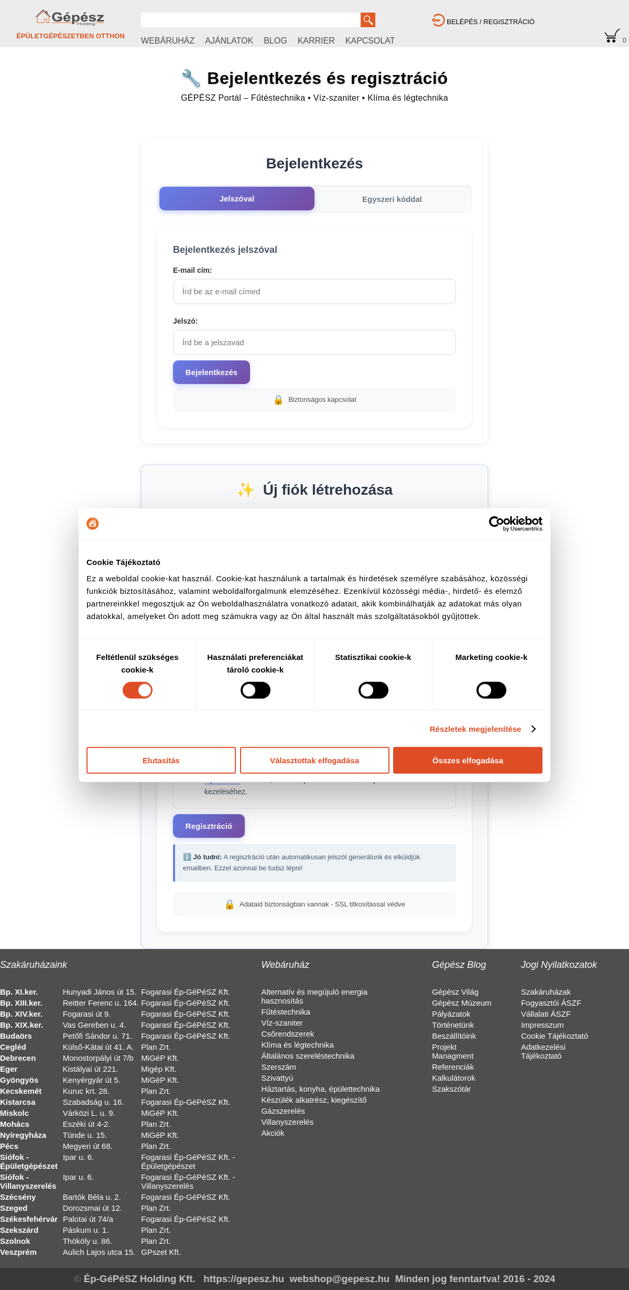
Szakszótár (451, 1088)
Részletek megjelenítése (476, 728)
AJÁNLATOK (229, 40)
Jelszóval (237, 198)
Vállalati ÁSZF (546, 1013)
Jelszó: (185, 321)
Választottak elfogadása (314, 760)
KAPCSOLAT (370, 40)
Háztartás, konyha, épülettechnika (320, 1088)
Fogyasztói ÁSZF (551, 1002)
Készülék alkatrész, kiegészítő (313, 1099)
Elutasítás (161, 760)
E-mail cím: (192, 270)
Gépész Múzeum (461, 1002)
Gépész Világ (455, 991)
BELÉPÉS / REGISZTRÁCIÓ (483, 22)
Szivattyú (277, 1077)
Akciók (272, 1132)
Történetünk (453, 1024)
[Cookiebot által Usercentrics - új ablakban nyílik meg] (497, 523)
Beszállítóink (454, 1035)
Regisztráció (209, 826)
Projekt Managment (452, 1051)
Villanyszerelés (287, 1121)
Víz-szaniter (281, 1022)
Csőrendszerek (287, 1033)
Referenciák (453, 1066)
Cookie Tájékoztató (554, 1035)
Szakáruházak (546, 991)
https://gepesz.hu (243, 1278)
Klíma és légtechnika (297, 1044)
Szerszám (278, 1066)
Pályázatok (451, 1013)
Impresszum (542, 1024)
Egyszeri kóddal (392, 199)
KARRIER (316, 40)
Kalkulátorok (453, 1077)
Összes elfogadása (467, 760)
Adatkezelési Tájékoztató (543, 1051)
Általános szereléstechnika (307, 1055)
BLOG (275, 40)
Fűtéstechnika (285, 1011)
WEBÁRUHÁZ (167, 40)
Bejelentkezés (211, 372)
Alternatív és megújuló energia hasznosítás (314, 996)
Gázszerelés (283, 1110)
